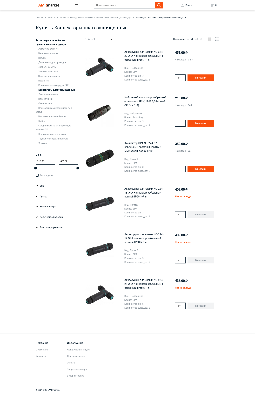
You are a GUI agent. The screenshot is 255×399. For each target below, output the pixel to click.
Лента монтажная (48, 94)
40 (196, 39)
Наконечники (45, 99)
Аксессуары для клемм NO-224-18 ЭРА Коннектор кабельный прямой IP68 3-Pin (144, 192)
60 (201, 39)
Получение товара (77, 369)
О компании (42, 349)
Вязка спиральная (48, 53)
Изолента (43, 80)
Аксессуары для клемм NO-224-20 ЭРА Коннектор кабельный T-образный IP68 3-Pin (144, 55)
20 (192, 39)
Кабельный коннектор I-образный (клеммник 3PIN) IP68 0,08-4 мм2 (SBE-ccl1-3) (145, 101)
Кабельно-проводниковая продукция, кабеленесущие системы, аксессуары (96, 18)
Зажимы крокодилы (49, 76)
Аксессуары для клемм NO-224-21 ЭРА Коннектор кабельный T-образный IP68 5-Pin (144, 283)
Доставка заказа (76, 356)
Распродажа (46, 175)
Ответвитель (45, 103)
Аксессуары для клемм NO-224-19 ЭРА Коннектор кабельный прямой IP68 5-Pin (144, 238)
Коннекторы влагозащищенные (56, 89)
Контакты (41, 356)
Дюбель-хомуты (47, 67)
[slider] (35, 168)
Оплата (71, 362)
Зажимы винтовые (48, 71)
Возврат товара (75, 375)
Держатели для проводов (52, 62)
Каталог (51, 18)
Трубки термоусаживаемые (53, 138)
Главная (39, 18)
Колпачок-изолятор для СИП (53, 85)
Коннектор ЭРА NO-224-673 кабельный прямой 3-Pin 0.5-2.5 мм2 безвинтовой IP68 (143, 147)
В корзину (200, 77)
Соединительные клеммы (52, 134)
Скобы (41, 121)
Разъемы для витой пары (52, 116)
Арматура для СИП (48, 48)
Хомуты (42, 143)
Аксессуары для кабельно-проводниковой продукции (161, 18)
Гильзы (42, 58)
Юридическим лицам (78, 349)
